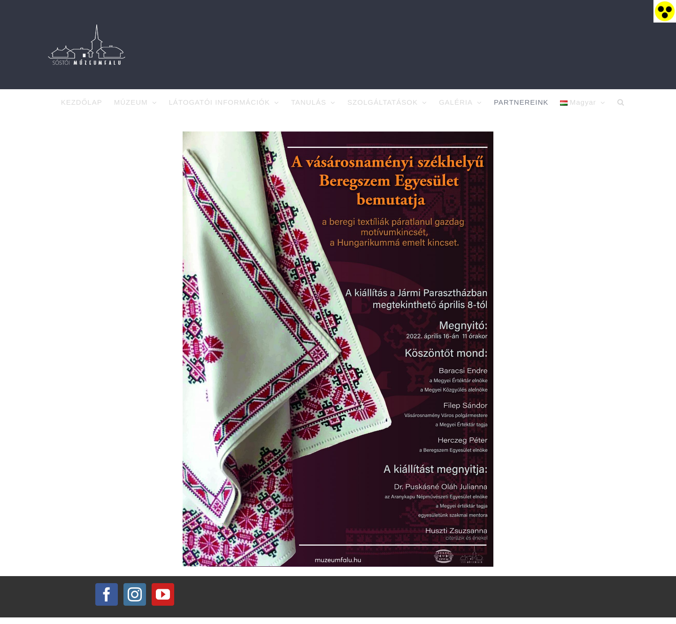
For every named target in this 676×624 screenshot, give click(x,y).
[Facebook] (106, 601)
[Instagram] (134, 601)
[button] (620, 102)
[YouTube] (163, 601)
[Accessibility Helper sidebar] (664, 11)
